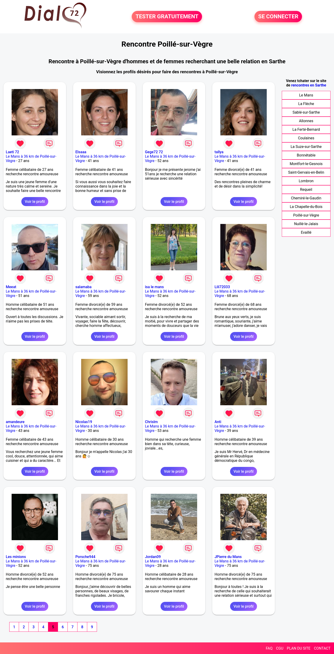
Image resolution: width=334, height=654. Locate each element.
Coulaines (306, 138)
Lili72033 (222, 287)
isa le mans (154, 287)
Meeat (11, 287)
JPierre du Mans (228, 557)
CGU (279, 648)
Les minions (16, 557)
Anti (218, 422)
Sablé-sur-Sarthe (306, 112)
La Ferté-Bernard (306, 129)
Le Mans (306, 95)
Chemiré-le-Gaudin (306, 198)
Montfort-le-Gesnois (306, 164)
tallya (219, 152)
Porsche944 (85, 557)
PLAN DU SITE (299, 648)
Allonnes (306, 121)
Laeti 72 (12, 152)
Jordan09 (153, 557)
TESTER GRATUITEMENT (166, 16)
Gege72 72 (154, 152)
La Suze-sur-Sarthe (306, 146)
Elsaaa (80, 152)
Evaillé (306, 232)
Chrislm (151, 422)
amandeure (15, 422)
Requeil (306, 189)
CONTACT (322, 648)
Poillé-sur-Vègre (306, 215)
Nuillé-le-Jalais (306, 224)
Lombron (306, 181)
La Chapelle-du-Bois (306, 206)
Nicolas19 (83, 422)
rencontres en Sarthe (308, 85)
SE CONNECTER (278, 16)
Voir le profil (35, 201)
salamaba (83, 287)
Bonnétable (306, 155)
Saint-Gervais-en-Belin (306, 172)
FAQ (269, 648)
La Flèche (306, 104)
